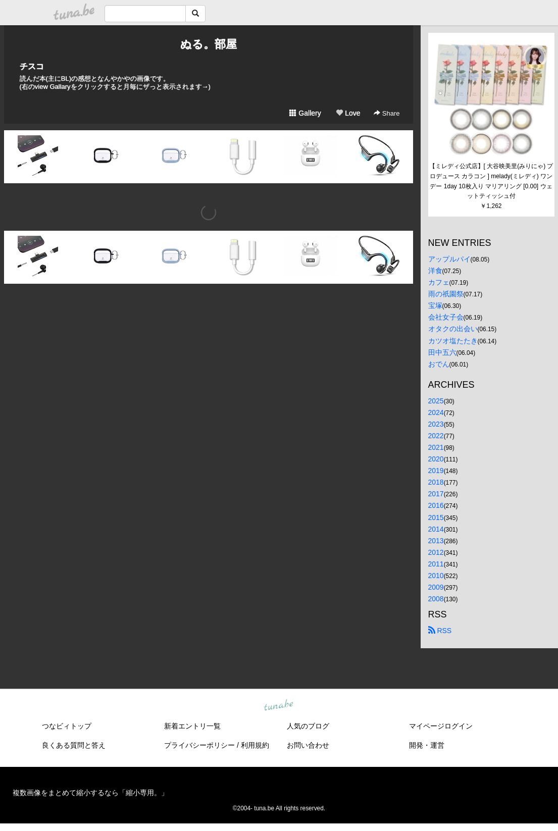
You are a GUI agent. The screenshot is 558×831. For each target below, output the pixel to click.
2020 (436, 459)
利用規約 (255, 745)
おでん (438, 364)
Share (386, 113)
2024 (436, 412)
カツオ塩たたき (453, 341)
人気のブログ (308, 726)
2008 (436, 599)
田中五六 (442, 352)
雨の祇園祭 (446, 294)
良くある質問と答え (74, 745)
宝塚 (435, 305)
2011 (436, 564)
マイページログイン (441, 726)
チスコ (32, 66)
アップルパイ (449, 259)
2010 (436, 576)
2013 (436, 541)
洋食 (435, 271)
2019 (436, 470)
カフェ (438, 282)
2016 (436, 505)
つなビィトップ (66, 726)
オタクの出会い (453, 329)
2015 (436, 517)
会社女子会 (446, 317)
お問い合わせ (308, 745)
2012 (436, 552)
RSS (440, 631)
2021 (436, 447)
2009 (436, 587)
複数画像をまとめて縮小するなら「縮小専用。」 (90, 793)
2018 (436, 482)
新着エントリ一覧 (192, 726)
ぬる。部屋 (208, 44)
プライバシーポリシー (199, 745)
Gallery (305, 113)
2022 (436, 436)
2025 (436, 401)
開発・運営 (426, 745)
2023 (436, 424)
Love (348, 113)
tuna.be (278, 706)
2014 (436, 529)
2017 (436, 494)
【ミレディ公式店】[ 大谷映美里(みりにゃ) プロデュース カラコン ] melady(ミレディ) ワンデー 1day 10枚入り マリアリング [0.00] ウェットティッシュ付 (491, 181)
